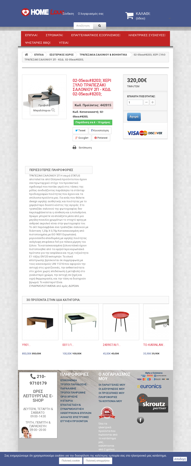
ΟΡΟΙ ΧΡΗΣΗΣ (69, 396)
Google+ (82, 137)
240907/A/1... (112, 345)
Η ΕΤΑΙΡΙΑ (66, 400)
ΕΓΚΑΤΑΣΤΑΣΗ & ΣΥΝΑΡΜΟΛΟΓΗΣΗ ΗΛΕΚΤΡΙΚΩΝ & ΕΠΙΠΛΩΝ (75, 409)
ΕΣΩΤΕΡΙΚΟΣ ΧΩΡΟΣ (62, 54)
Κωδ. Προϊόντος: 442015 (93, 105)
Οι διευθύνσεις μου (112, 388)
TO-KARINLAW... (154, 345)
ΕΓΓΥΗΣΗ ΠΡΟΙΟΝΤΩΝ (74, 421)
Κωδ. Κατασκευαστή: (86, 111)
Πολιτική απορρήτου (98, 460)
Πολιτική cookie (71, 460)
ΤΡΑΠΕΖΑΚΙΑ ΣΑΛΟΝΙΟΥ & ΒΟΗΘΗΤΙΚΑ (103, 54)
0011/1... (68, 345)
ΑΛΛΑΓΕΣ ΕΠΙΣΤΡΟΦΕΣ (74, 417)
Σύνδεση (68, 13)
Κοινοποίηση (100, 130)
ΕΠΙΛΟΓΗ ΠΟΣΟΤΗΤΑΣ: (141, 96)
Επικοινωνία (68, 380)
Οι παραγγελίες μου (112, 384)
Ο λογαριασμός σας (91, 13)
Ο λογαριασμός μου (114, 376)
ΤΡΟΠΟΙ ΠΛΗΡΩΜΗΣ (73, 392)
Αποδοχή (180, 459)
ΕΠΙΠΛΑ (39, 54)
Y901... (26, 345)
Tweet (80, 130)
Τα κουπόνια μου (110, 401)
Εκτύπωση (85, 147)
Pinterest (101, 137)
